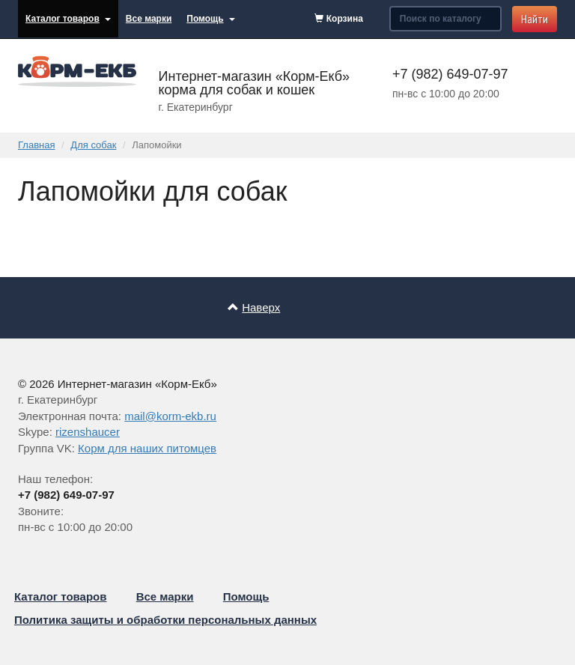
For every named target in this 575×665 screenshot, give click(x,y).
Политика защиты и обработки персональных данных (165, 619)
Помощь (210, 18)
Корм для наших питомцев (147, 448)
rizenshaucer (87, 431)
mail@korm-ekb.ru (170, 416)
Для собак (93, 145)
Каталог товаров (68, 18)
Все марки (148, 18)
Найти (534, 18)
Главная (36, 145)
